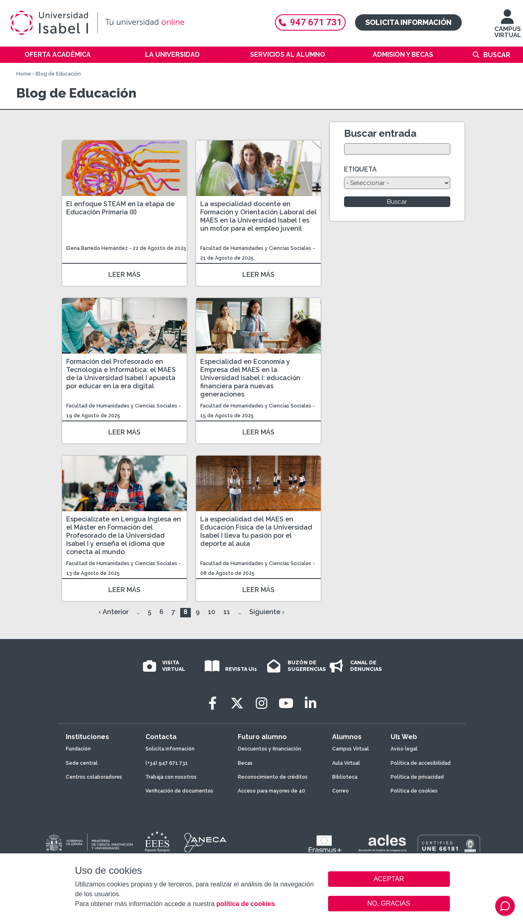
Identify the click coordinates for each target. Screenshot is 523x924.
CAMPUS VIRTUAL (507, 27)
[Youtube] (286, 703)
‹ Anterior (113, 612)
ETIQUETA (360, 169)
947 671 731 (310, 22)
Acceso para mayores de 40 (271, 791)
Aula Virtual (346, 763)
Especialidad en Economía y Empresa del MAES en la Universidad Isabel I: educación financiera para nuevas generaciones (250, 378)
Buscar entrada (380, 133)
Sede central (82, 763)
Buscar (496, 55)
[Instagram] (261, 703)
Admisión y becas (403, 54)
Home (23, 74)
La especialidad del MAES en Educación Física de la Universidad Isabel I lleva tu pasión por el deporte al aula (256, 531)
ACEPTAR (389, 879)
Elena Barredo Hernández (97, 248)
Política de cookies (414, 791)
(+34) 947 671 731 (166, 763)
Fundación (78, 749)
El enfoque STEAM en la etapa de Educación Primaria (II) (120, 208)
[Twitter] (237, 703)
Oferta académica (58, 54)
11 (227, 612)
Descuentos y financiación (269, 749)
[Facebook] (212, 703)
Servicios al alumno (287, 54)
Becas (245, 763)
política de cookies (245, 903)
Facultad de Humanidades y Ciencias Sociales (256, 248)
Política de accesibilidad (421, 763)
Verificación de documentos (179, 791)
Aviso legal (404, 749)
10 (211, 612)
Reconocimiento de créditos (273, 777)
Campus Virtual (350, 749)
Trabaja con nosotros (171, 777)
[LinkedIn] (310, 703)
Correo (340, 791)
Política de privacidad (417, 777)
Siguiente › (266, 612)
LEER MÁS (124, 274)
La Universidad (172, 54)
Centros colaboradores (94, 777)
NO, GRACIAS (388, 903)
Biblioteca (345, 777)
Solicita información (408, 22)
